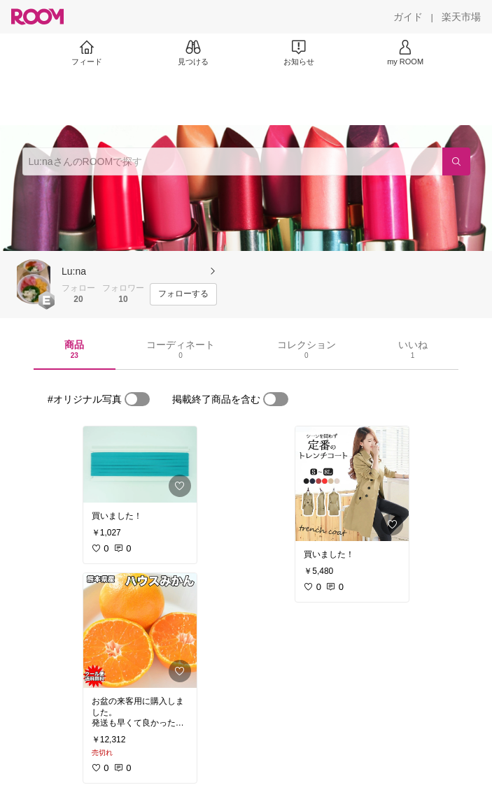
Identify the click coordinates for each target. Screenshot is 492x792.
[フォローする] (183, 294)
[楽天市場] (461, 16)
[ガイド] (408, 16)
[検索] (456, 161)
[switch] (137, 399)
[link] (140, 464)
